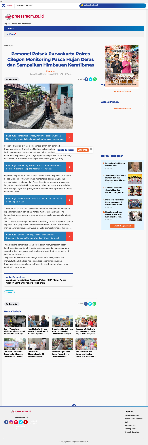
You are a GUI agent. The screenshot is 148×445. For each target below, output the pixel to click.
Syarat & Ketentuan (132, 432)
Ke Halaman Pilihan (122, 109)
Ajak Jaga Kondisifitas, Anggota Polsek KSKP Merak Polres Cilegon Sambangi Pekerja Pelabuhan (36, 281)
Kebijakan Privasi (131, 415)
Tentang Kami (130, 429)
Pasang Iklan (130, 425)
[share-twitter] (90, 79)
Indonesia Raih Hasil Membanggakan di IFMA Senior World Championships (114, 202)
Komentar (11, 304)
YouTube (27, 423)
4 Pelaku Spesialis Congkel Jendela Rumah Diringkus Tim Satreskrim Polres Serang (115, 190)
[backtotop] (74, 406)
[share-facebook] (86, 79)
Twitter (22, 423)
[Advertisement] (50, 385)
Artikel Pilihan (110, 102)
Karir (126, 422)
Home (9, 6)
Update (82, 150)
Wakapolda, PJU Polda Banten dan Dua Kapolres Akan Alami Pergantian (115, 178)
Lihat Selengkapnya (122, 226)
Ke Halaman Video (122, 92)
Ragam (9, 292)
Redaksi (24, 426)
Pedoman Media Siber (133, 419)
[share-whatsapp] (95, 79)
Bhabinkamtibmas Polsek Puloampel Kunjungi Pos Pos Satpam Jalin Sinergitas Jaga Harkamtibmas (113, 214)
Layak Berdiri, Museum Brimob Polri (115, 164)
